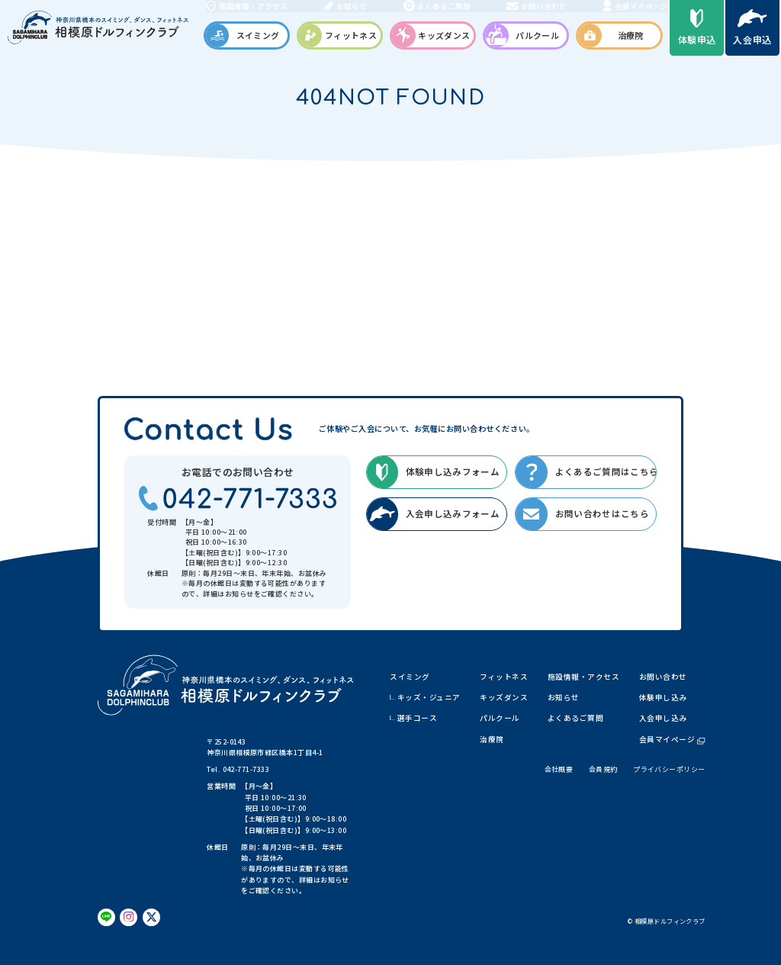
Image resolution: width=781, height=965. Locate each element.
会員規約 (603, 769)
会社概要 (559, 769)
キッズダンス (504, 697)
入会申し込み (663, 717)
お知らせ (564, 697)
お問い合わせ (663, 676)
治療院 (491, 739)
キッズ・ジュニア (429, 697)
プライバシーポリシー (669, 769)
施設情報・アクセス (583, 676)
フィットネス (504, 676)
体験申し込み (663, 697)
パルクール (499, 717)
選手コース (417, 717)
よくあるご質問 (575, 717)
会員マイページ (672, 739)
